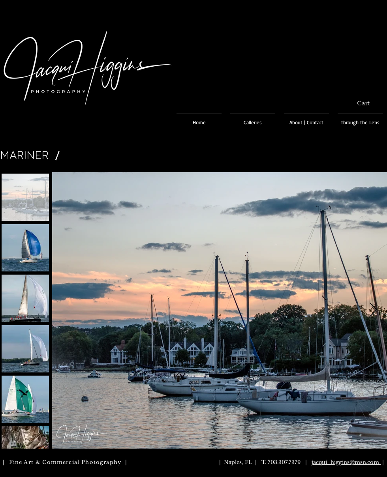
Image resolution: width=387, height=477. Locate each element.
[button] (368, 103)
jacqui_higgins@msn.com (345, 462)
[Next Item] (373, 310)
